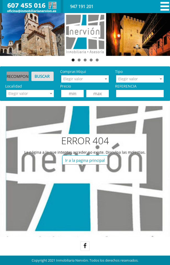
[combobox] (85, 79)
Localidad (13, 86)
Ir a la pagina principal (85, 160)
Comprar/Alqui (73, 71)
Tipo (119, 71)
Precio (65, 86)
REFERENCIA (126, 86)
